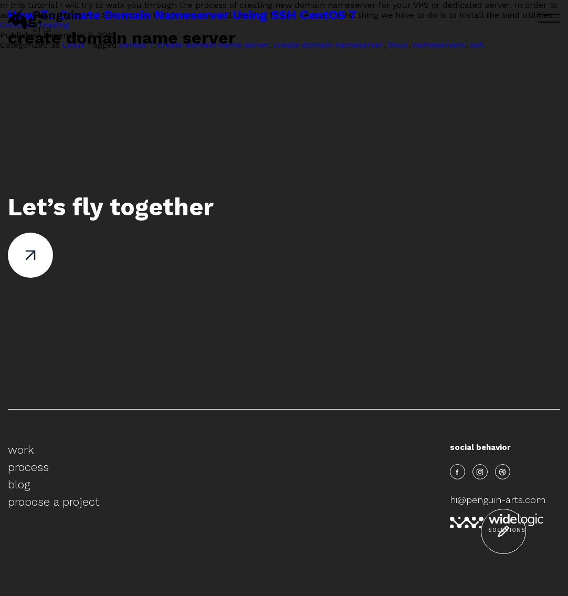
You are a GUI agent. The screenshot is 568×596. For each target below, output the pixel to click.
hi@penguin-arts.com (497, 499)
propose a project (53, 501)
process (28, 467)
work (21, 449)
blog (19, 484)
